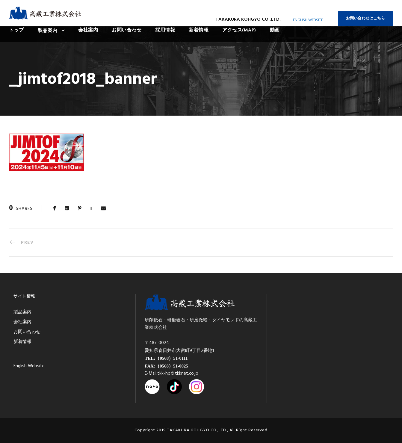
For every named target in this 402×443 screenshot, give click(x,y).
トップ (16, 30)
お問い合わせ (126, 30)
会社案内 (88, 30)
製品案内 (48, 31)
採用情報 (165, 30)
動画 (275, 30)
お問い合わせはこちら (365, 18)
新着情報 (198, 30)
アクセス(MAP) (239, 30)
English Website (308, 20)
